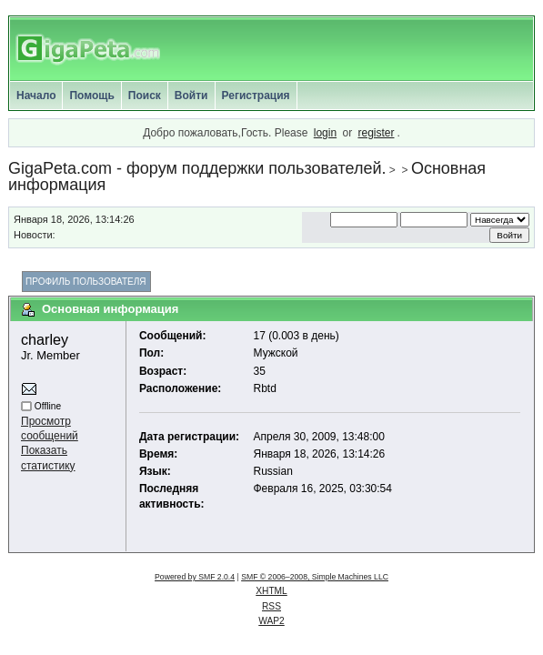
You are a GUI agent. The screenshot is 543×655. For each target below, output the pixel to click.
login (325, 132)
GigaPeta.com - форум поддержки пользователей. (197, 168)
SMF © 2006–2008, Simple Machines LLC (314, 576)
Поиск (144, 95)
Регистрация (256, 95)
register (375, 132)
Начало (35, 95)
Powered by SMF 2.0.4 (195, 576)
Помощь (91, 95)
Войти (191, 95)
